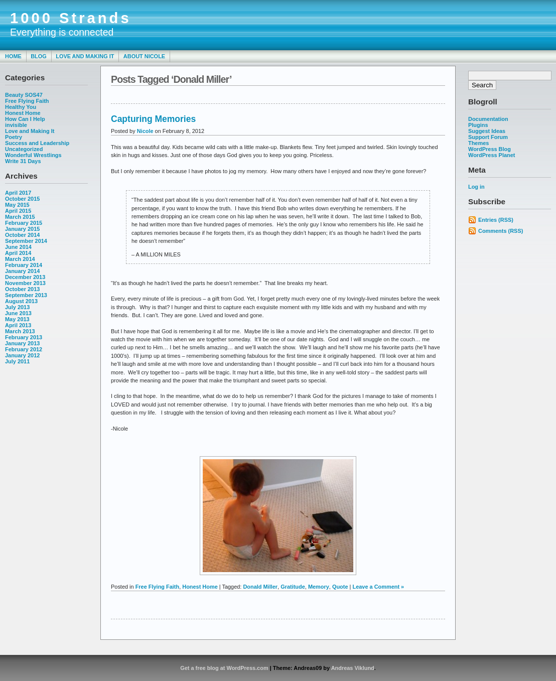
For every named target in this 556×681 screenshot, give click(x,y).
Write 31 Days (23, 161)
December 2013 (25, 277)
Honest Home (23, 113)
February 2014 (23, 265)
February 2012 (23, 349)
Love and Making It (85, 56)
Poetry (13, 137)
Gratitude (293, 587)
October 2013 (22, 289)
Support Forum (488, 137)
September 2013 (26, 295)
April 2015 (18, 211)
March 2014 (20, 259)
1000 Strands (70, 18)
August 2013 (21, 301)
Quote (340, 587)
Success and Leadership (37, 143)
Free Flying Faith (27, 101)
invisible (16, 125)
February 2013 (23, 337)
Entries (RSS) (495, 220)
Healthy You (20, 107)
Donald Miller (260, 587)
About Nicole (144, 56)
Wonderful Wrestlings (33, 155)
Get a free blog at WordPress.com (224, 668)
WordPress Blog (489, 149)
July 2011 (17, 361)
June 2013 (18, 313)
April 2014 (18, 253)
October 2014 (22, 235)
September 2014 (26, 241)
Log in (476, 187)
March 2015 (20, 217)
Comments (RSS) (500, 231)
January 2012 (22, 355)
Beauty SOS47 (24, 95)
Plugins (478, 125)
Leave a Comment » (378, 587)
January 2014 (22, 271)
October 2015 (22, 199)
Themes (478, 143)
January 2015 (22, 229)
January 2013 (22, 343)
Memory (318, 587)
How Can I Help (25, 119)
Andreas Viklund (352, 668)
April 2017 (18, 193)
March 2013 (20, 331)
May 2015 (17, 205)
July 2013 (17, 307)
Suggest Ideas (486, 131)
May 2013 (17, 319)
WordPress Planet (491, 155)
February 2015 (23, 223)
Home (13, 56)
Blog (39, 56)
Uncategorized (24, 149)
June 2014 (18, 247)
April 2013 (18, 325)
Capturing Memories (153, 119)
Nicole (145, 131)
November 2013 (25, 283)
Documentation (488, 119)
